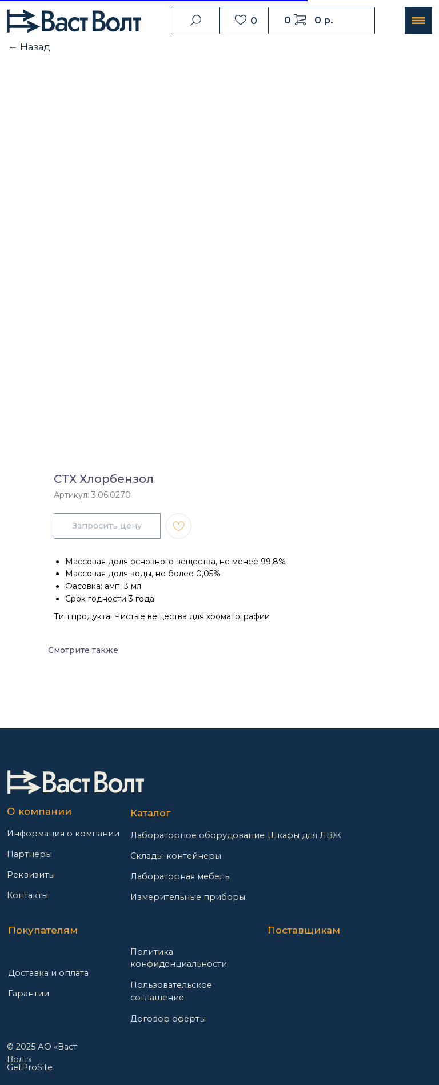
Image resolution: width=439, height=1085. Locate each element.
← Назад (29, 47)
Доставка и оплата (48, 973)
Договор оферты (168, 1019)
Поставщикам (304, 930)
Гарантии (28, 993)
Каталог (150, 813)
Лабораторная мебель (179, 876)
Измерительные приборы (187, 897)
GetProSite (30, 1067)
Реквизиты (31, 875)
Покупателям (43, 930)
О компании (39, 811)
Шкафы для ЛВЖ (304, 835)
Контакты (27, 895)
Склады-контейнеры (175, 856)
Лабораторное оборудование (197, 835)
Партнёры (29, 854)
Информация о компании (63, 833)
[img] (75, 782)
